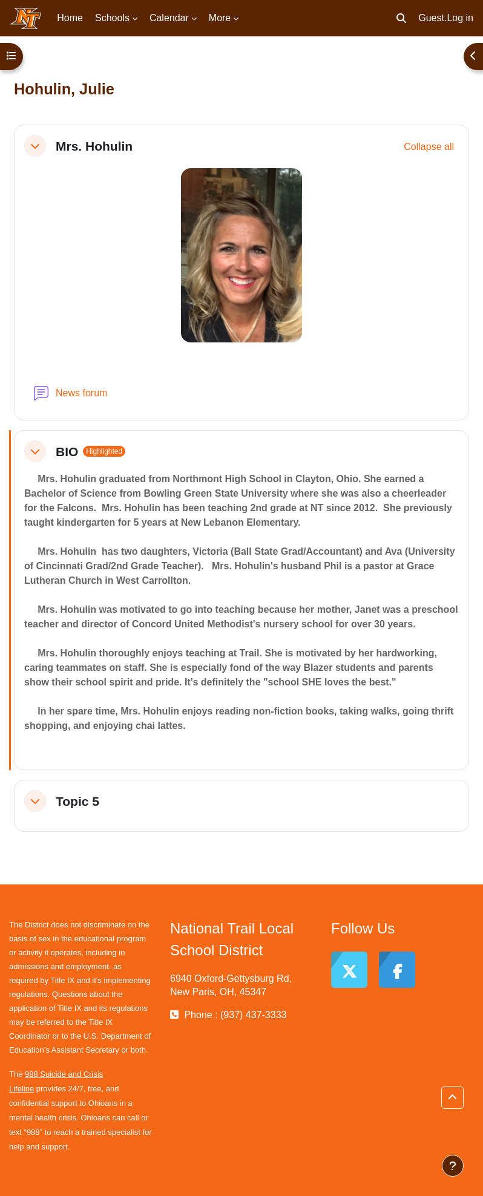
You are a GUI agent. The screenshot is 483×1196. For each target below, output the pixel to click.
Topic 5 (77, 801)
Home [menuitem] (70, 18)
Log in (460, 18)
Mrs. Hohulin (94, 146)
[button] (401, 18)
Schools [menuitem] (112, 18)
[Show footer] (453, 1166)
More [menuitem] (220, 18)
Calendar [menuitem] (169, 18)
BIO (67, 452)
